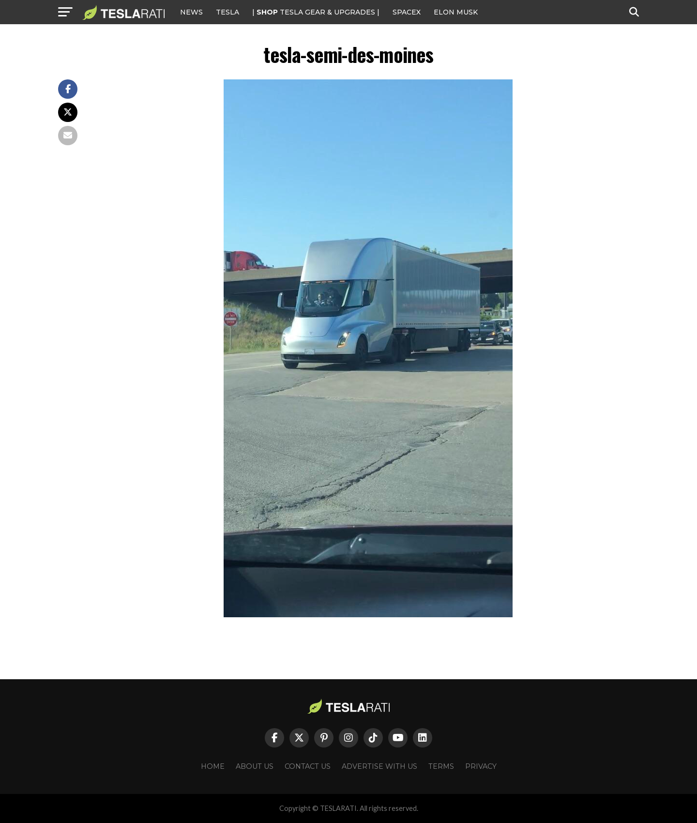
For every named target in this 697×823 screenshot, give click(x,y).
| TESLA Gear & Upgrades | (315, 12)
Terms (441, 766)
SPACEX (407, 12)
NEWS (191, 12)
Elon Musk (456, 12)
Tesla (227, 12)
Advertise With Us (379, 766)
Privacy (481, 766)
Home (213, 766)
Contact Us (308, 766)
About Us (254, 766)
